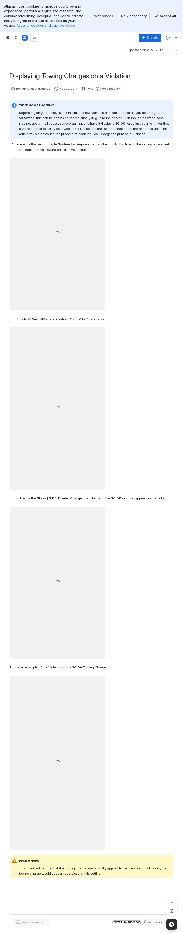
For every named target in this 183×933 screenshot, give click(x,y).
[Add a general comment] (31, 922)
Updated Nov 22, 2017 (145, 50)
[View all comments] (171, 901)
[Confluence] (25, 38)
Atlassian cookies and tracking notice (46, 25)
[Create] (150, 38)
